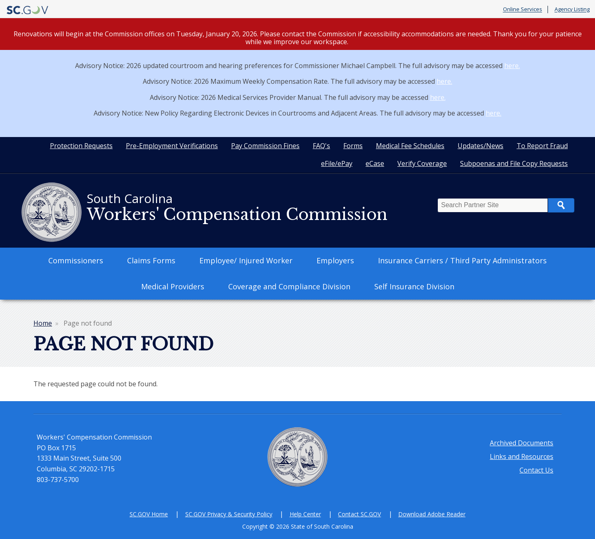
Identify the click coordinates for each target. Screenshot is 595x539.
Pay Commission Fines (265, 145)
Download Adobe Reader (431, 514)
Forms (353, 145)
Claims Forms (151, 260)
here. (512, 65)
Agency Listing (572, 9)
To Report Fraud (542, 145)
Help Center (305, 514)
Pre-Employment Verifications (172, 145)
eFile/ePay (336, 163)
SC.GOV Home (149, 514)
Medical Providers (172, 286)
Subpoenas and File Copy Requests (514, 163)
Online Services (522, 9)
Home (42, 323)
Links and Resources (521, 456)
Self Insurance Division (414, 286)
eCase (375, 163)
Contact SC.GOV (359, 514)
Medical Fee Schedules (410, 145)
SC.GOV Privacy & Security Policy (228, 514)
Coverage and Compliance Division (289, 286)
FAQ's (321, 145)
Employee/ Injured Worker (246, 260)
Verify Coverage (422, 163)
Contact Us (536, 470)
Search (561, 205)
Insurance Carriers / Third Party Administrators (462, 260)
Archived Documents (521, 442)
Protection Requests (81, 145)
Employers (335, 260)
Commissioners (75, 260)
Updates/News (480, 145)
